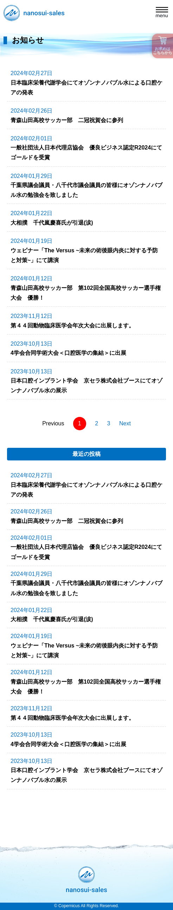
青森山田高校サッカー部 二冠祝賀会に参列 (67, 120)
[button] (162, 13)
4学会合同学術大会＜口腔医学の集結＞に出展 (68, 353)
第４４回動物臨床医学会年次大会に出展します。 (72, 325)
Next (125, 423)
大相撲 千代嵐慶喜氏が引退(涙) (52, 223)
